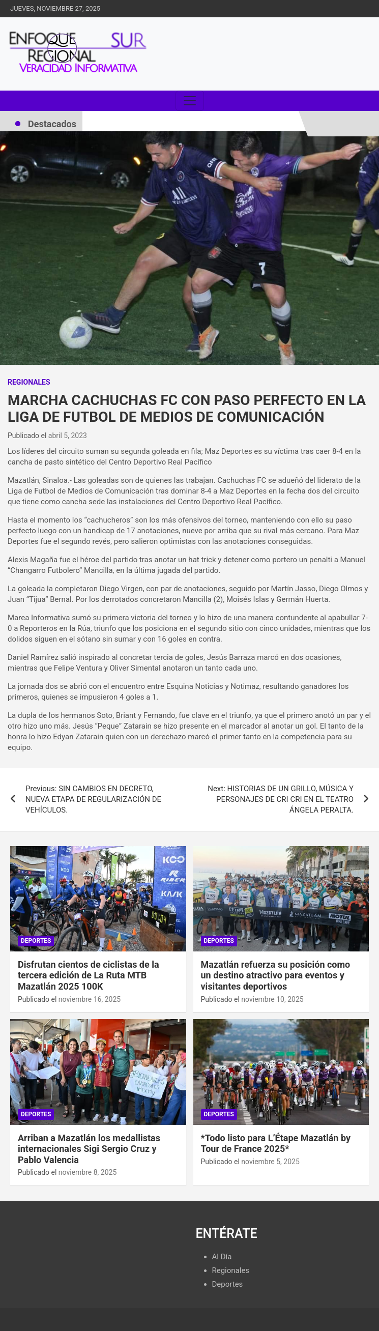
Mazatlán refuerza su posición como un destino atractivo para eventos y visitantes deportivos (276, 975)
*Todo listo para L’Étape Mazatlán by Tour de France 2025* (276, 1143)
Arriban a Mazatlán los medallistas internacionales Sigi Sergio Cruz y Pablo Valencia (89, 1149)
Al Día (222, 1256)
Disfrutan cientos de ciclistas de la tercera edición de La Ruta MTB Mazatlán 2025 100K (88, 975)
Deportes (36, 940)
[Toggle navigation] (190, 101)
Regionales (29, 382)
